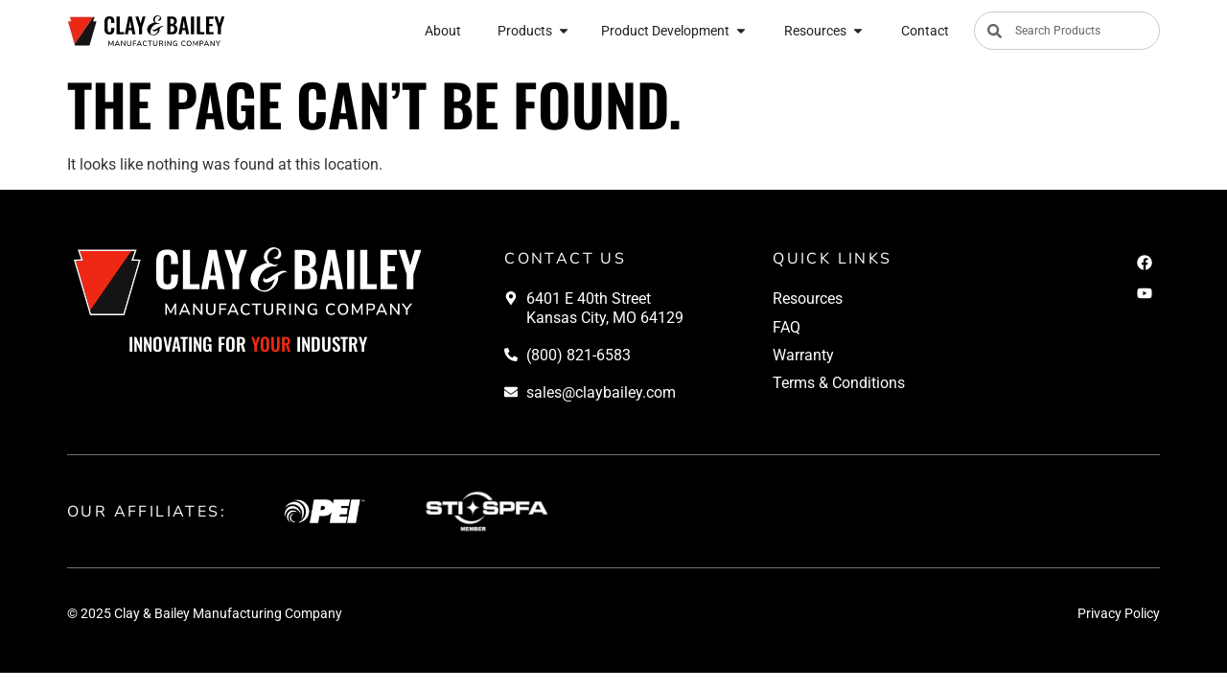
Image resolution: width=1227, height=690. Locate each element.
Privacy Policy (1118, 613)
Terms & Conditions (839, 383)
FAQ (786, 327)
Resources (808, 298)
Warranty (803, 355)
